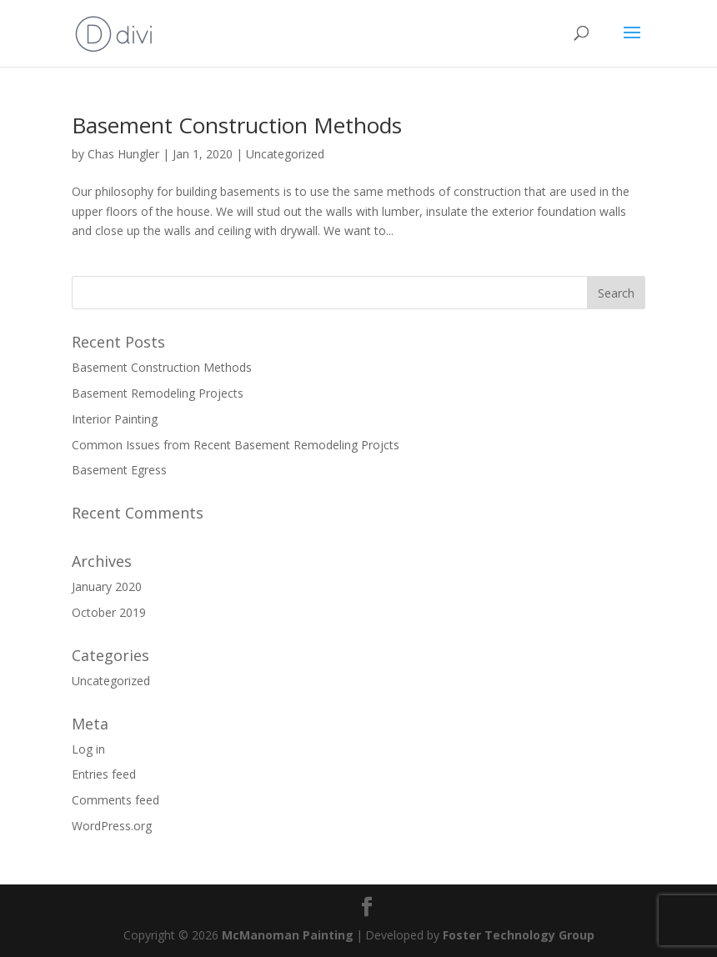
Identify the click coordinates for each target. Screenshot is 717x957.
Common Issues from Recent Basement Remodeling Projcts (235, 445)
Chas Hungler (123, 154)
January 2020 (107, 586)
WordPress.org (112, 826)
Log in (88, 749)
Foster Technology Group (518, 935)
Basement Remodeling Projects (157, 393)
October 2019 (109, 612)
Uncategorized (285, 154)
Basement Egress (119, 470)
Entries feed (104, 774)
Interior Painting (115, 419)
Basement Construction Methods (237, 125)
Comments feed (115, 800)
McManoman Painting (287, 935)
